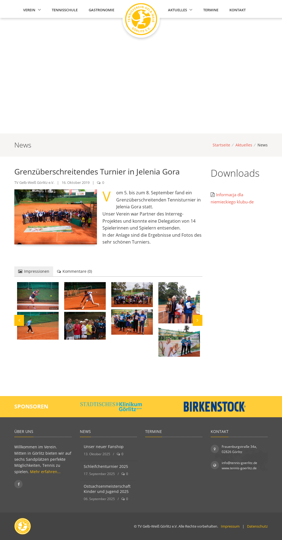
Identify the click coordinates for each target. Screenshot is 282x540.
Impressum (230, 526)
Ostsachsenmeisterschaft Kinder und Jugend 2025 (107, 489)
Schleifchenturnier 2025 (106, 466)
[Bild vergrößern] (38, 296)
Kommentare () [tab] (74, 271)
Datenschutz (257, 526)
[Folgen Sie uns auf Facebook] (18, 484)
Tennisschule (65, 9)
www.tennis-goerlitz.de (239, 468)
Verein (29, 9)
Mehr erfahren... (45, 471)
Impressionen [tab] (33, 271)
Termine (210, 9)
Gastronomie (101, 9)
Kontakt (237, 9)
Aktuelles (177, 9)
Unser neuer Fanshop (104, 446)
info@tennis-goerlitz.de (239, 462)
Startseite (221, 145)
